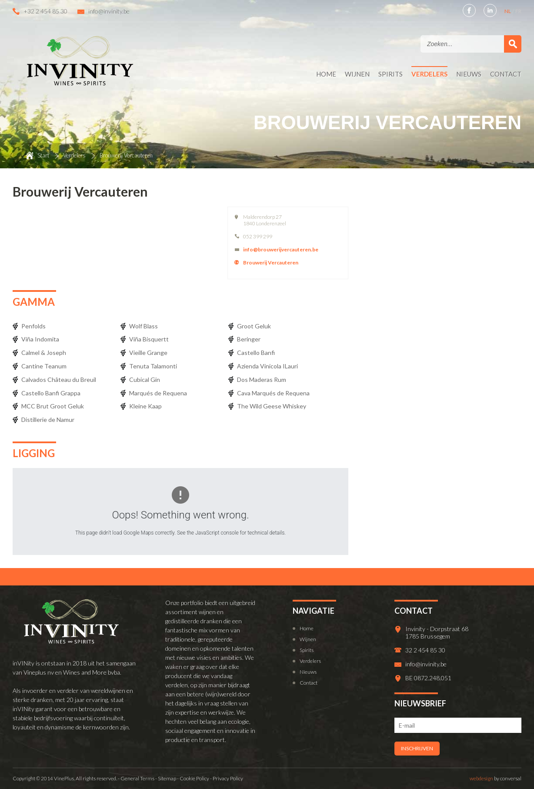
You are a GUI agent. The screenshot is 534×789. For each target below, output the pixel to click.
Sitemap (167, 778)
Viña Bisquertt (149, 339)
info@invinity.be (109, 11)
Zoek (512, 44)
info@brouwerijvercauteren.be (280, 249)
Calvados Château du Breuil (58, 379)
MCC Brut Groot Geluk (52, 406)
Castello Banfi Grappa (50, 393)
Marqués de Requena (158, 393)
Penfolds (33, 326)
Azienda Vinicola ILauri (267, 366)
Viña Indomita (40, 339)
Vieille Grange (148, 352)
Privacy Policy (228, 778)
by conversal (495, 778)
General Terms (137, 778)
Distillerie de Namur (47, 419)
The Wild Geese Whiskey (271, 406)
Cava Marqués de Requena (273, 393)
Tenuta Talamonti (153, 366)
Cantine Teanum (44, 366)
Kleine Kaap (145, 406)
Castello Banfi (256, 352)
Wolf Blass (143, 326)
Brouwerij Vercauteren (270, 262)
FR (518, 11)
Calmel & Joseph (43, 352)
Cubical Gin (144, 379)
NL (508, 11)
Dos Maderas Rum (261, 379)
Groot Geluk (254, 326)
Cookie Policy (194, 778)
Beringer (248, 339)
